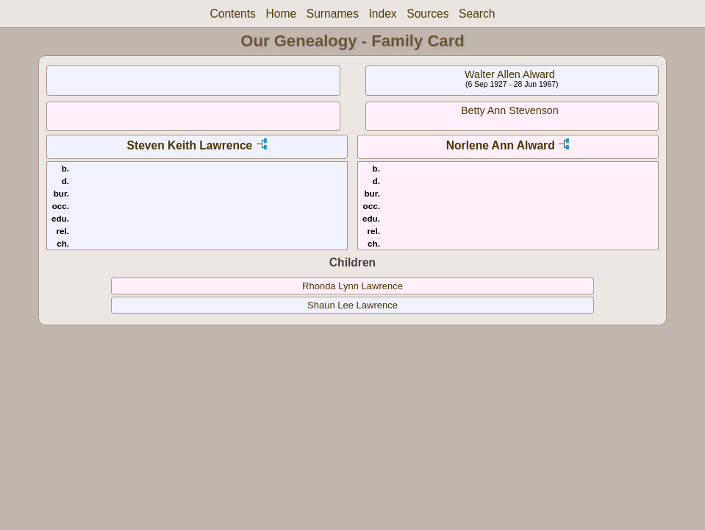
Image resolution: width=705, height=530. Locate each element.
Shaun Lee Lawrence (352, 305)
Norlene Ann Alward (500, 145)
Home (281, 13)
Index (382, 13)
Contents (232, 13)
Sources (427, 13)
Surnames (333, 13)
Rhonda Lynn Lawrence (352, 286)
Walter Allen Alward (510, 74)
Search (477, 13)
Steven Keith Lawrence (190, 145)
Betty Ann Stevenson (510, 110)
